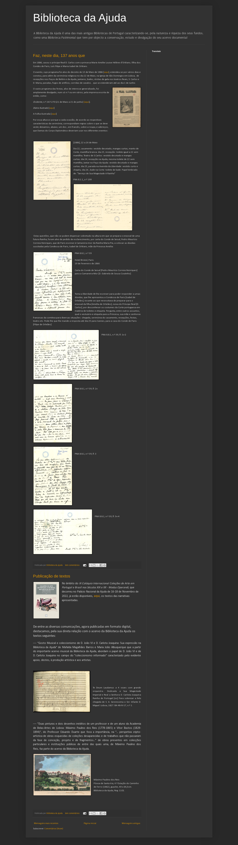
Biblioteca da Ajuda (79, 18)
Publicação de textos (51, 576)
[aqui (86, 102)
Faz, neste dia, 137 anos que (59, 55)
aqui (106, 72)
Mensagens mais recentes (46, 823)
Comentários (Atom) (53, 828)
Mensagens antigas (131, 823)
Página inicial (90, 823)
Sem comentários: (72, 565)
